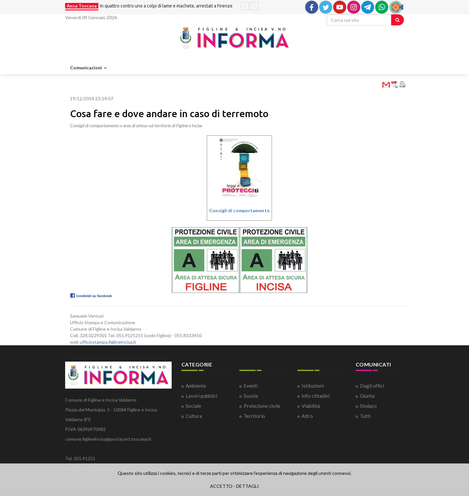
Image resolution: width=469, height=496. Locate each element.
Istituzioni (313, 386)
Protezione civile (262, 406)
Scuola (251, 396)
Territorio (254, 416)
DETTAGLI (247, 486)
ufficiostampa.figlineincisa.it (108, 342)
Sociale (193, 406)
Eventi (251, 386)
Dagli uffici (372, 386)
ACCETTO (221, 486)
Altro (307, 416)
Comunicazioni (89, 68)
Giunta (367, 396)
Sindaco (368, 406)
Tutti (365, 416)
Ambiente (196, 386)
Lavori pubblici (201, 396)
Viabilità (311, 406)
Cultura (194, 416)
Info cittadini (316, 396)
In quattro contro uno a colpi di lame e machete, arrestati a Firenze (166, 5)
